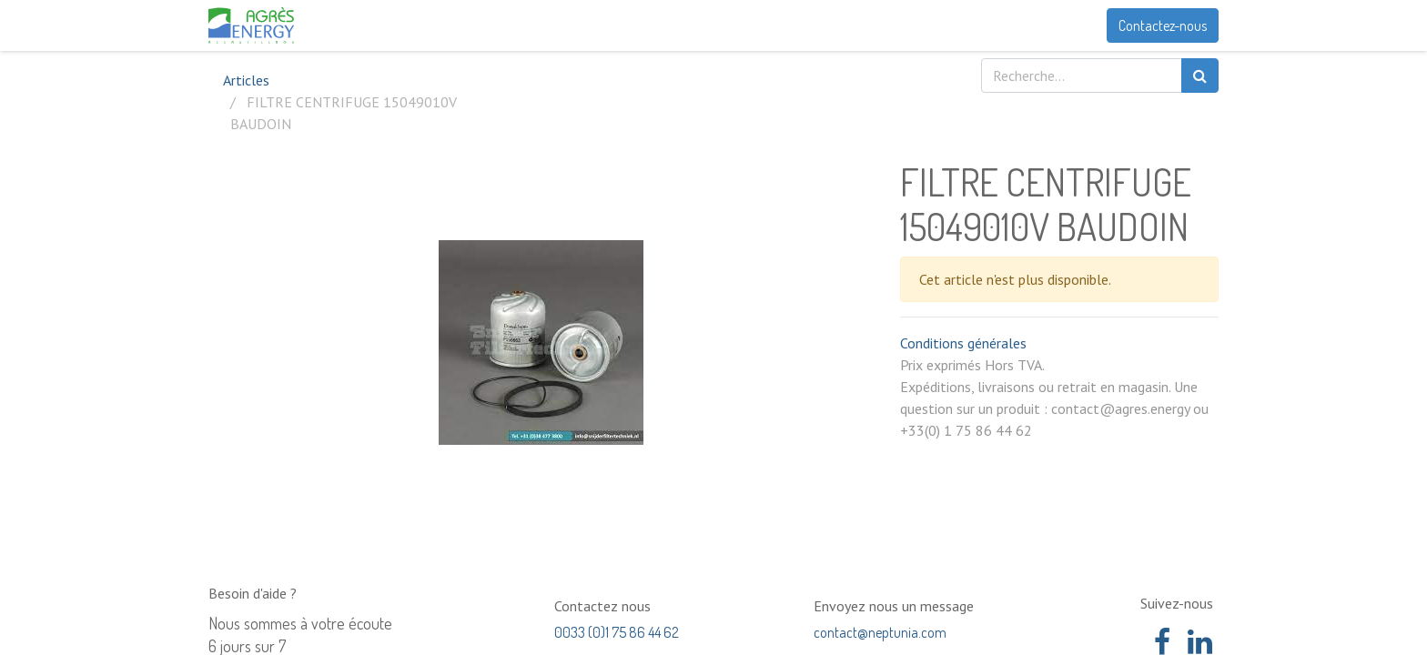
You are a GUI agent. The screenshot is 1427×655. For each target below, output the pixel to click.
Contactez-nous (1162, 25)
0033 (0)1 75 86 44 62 (616, 632)
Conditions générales (963, 343)
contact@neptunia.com (880, 632)
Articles (246, 80)
